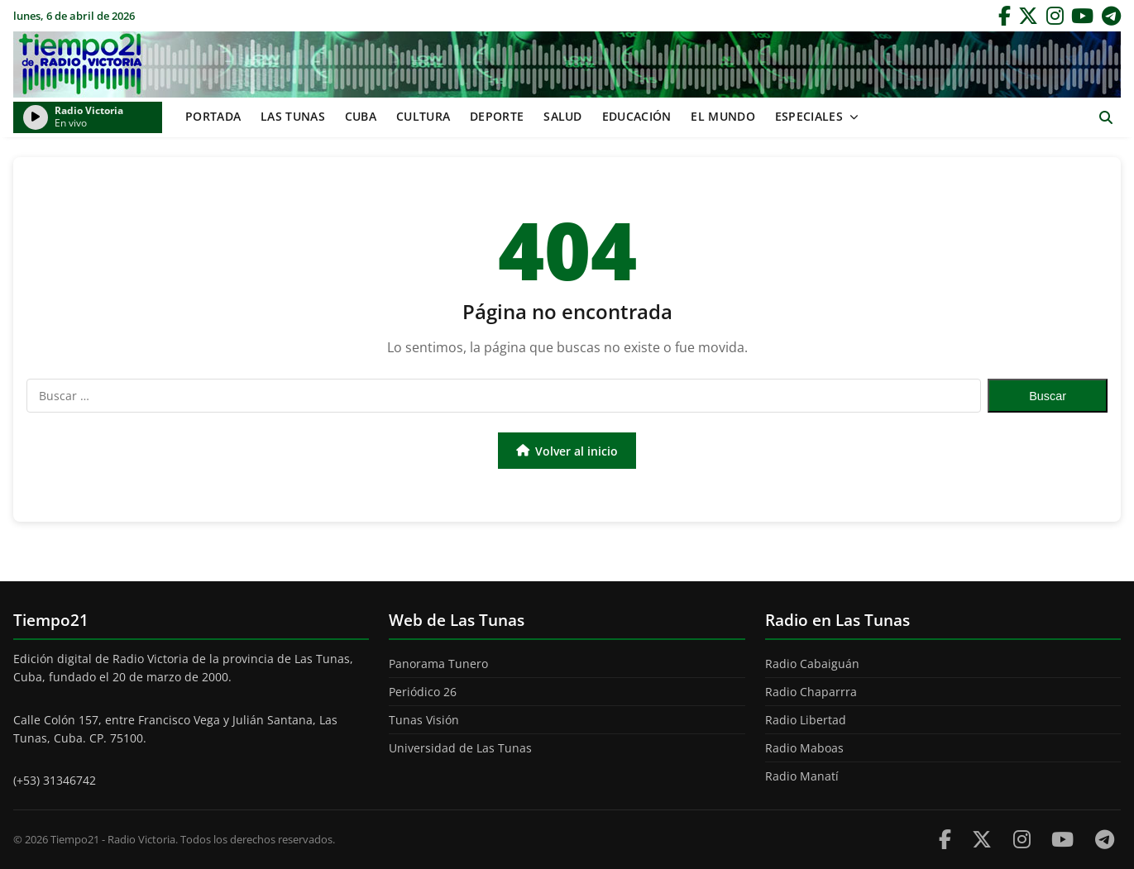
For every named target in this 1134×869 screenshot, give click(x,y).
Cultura (423, 116)
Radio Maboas (804, 748)
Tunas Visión (424, 720)
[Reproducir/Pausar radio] (35, 117)
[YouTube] (1082, 15)
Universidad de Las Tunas (460, 748)
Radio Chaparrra (811, 691)
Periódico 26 (423, 691)
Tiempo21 (567, 64)
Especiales (809, 116)
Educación (637, 116)
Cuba (360, 116)
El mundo (722, 116)
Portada (213, 116)
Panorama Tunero (438, 663)
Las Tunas (293, 116)
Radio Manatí (802, 776)
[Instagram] (1055, 15)
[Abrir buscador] (1105, 118)
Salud (562, 116)
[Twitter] (1028, 15)
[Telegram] (1111, 15)
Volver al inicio (566, 451)
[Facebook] (1004, 15)
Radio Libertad (805, 720)
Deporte (497, 116)
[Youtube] (1062, 838)
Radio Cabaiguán (812, 663)
